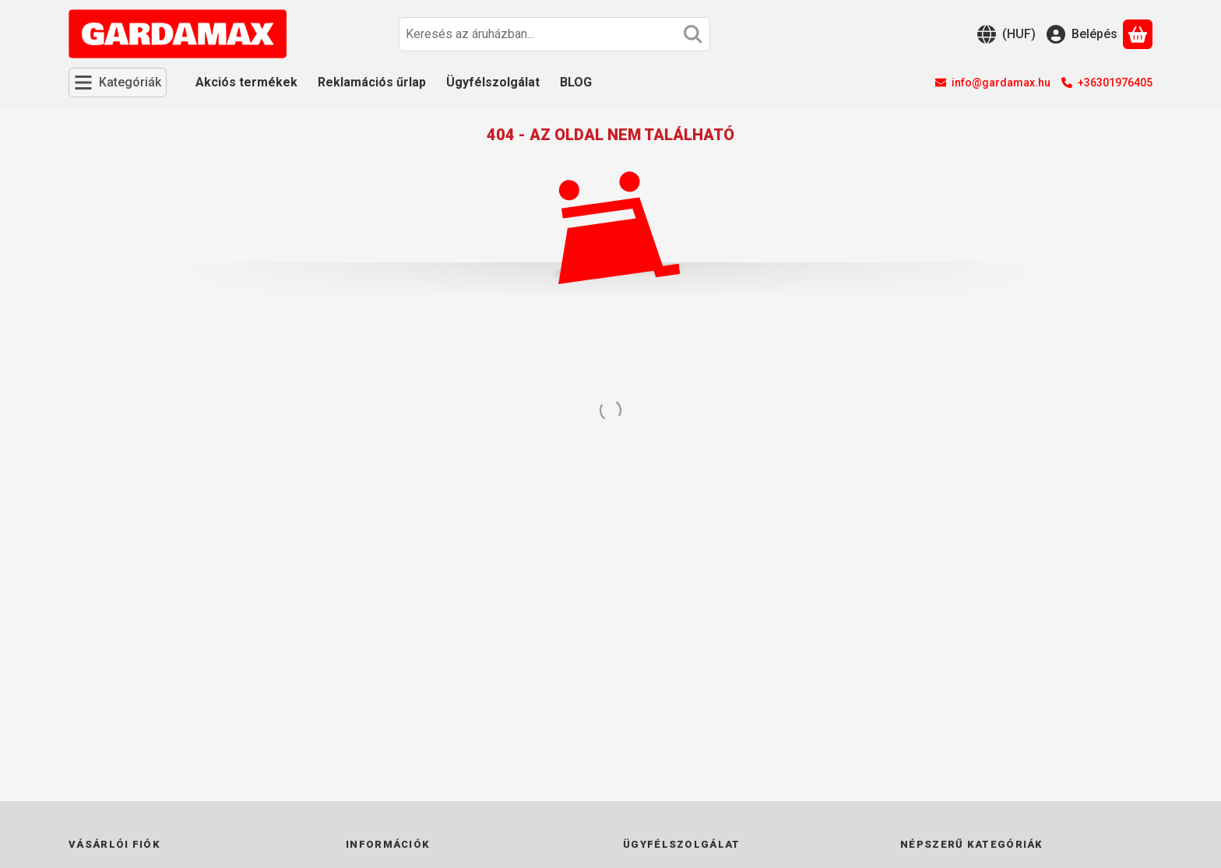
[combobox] (554, 34)
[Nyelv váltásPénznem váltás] (1006, 34)
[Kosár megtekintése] (1137, 34)
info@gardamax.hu (1001, 82)
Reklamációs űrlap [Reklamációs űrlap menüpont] (372, 82)
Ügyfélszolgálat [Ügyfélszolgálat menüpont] (493, 82)
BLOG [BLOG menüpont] (576, 82)
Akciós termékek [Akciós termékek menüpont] (246, 82)
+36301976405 (1115, 82)
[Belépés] (1082, 34)
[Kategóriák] (118, 82)
